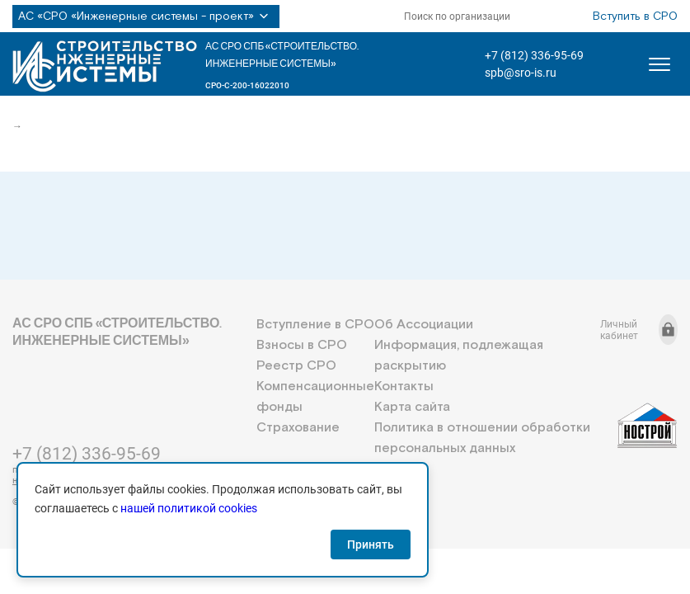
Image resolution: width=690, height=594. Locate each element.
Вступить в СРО (635, 16)
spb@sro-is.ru (520, 72)
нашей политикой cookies (188, 508)
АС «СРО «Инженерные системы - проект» (146, 16)
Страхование (298, 427)
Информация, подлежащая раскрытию (458, 356)
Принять (370, 544)
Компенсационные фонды (315, 397)
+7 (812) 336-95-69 (534, 55)
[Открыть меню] (659, 64)
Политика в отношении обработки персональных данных (482, 438)
